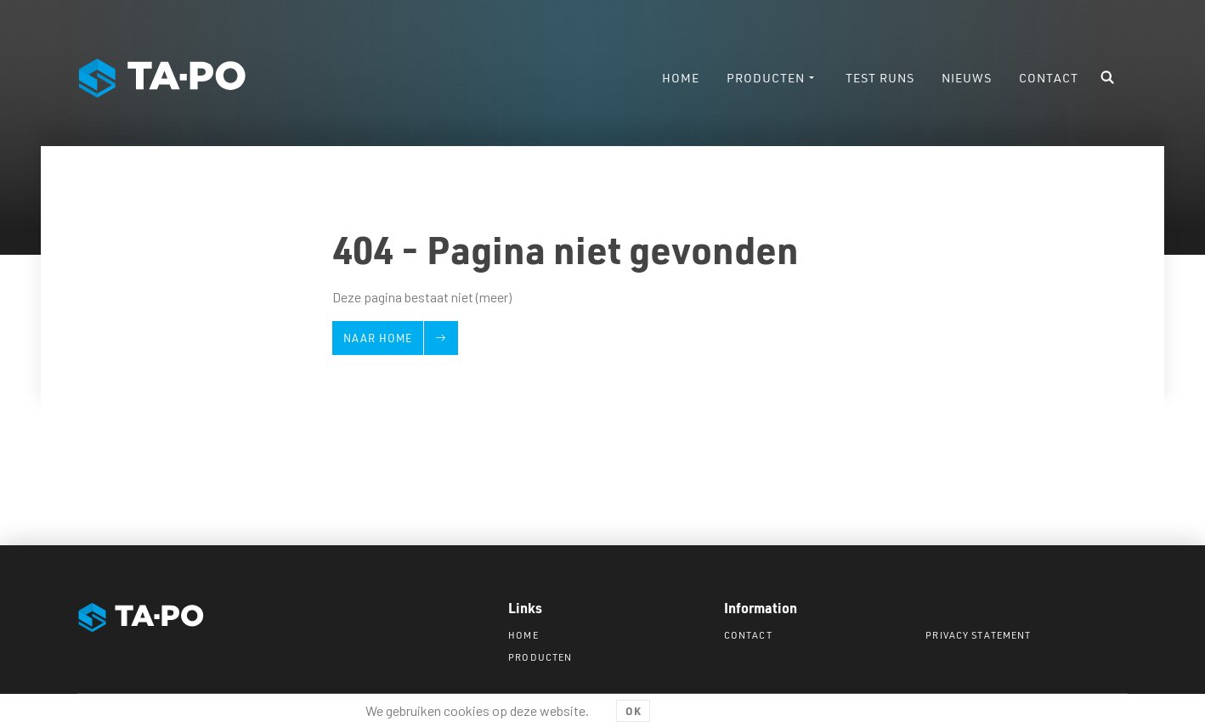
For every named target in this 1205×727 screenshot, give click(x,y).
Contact (748, 634)
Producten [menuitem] (766, 78)
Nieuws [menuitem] (967, 78)
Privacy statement (978, 634)
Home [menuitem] (680, 78)
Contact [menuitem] (1048, 78)
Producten (540, 657)
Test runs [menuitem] (880, 78)
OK (633, 711)
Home (523, 634)
